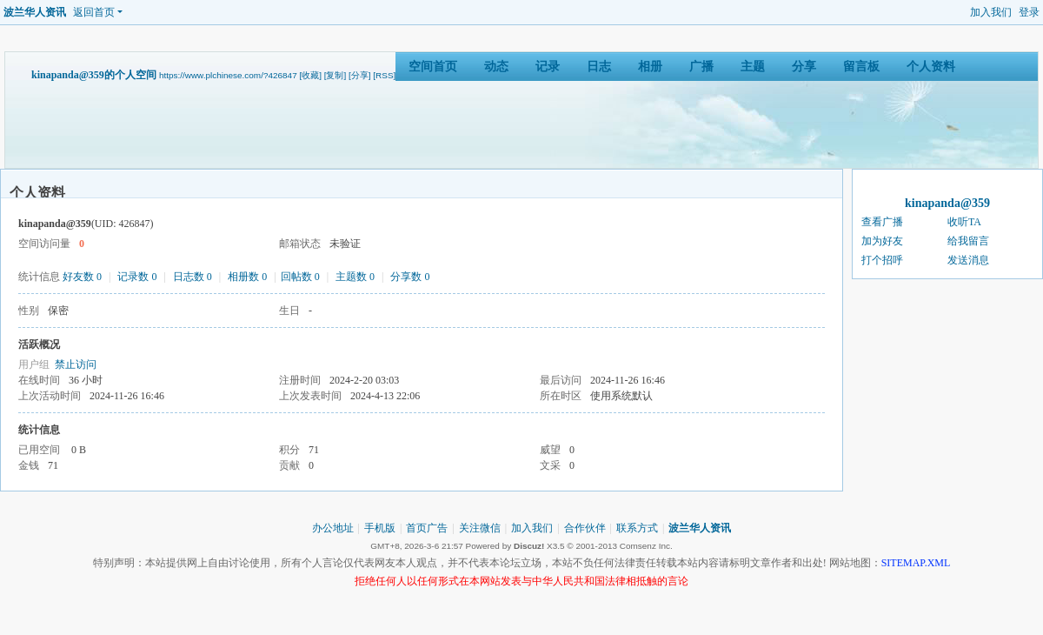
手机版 (379, 528)
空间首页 (433, 66)
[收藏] (310, 75)
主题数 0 (355, 277)
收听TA (964, 222)
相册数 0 (247, 277)
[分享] (360, 75)
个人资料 (931, 66)
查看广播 (882, 222)
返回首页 (94, 12)
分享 (804, 66)
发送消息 (968, 260)
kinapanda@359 (947, 203)
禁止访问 (75, 364)
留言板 (861, 66)
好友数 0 (82, 277)
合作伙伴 (585, 528)
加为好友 (882, 241)
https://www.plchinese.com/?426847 (228, 75)
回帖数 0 (300, 277)
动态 (496, 66)
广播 (701, 66)
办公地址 (333, 528)
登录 (1029, 12)
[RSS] (384, 75)
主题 (753, 66)
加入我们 (991, 12)
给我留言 (968, 241)
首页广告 (427, 528)
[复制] (335, 75)
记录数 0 (136, 277)
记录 (547, 66)
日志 (599, 66)
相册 (650, 66)
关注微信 (480, 528)
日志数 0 (192, 277)
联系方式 (637, 528)
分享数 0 (409, 277)
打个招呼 (882, 260)
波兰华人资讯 (34, 12)
